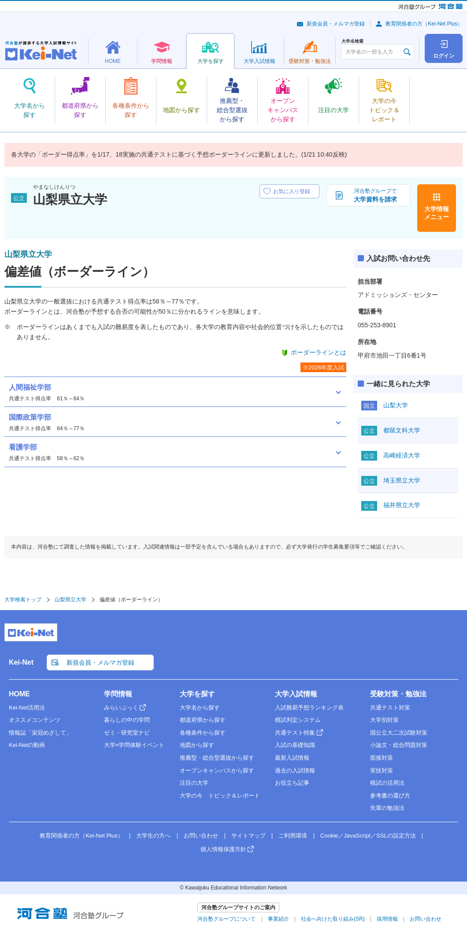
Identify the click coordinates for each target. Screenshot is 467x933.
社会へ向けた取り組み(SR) (333, 919)
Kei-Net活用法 (27, 707)
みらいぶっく (121, 707)
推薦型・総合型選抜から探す (217, 757)
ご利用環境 (292, 835)
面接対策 (381, 757)
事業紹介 (278, 919)
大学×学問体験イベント (134, 745)
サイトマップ (248, 835)
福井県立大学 (401, 505)
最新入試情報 (292, 757)
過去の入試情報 (295, 770)
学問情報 (118, 694)
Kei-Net (21, 662)
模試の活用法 (387, 782)
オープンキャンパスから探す (217, 770)
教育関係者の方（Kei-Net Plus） (424, 24)
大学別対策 (384, 720)
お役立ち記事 (292, 782)
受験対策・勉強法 (398, 694)
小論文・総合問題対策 (398, 745)
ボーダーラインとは (318, 352)
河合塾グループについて (226, 919)
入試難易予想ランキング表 (309, 707)
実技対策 (381, 770)
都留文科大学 (401, 430)
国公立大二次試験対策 (398, 732)
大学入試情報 (296, 694)
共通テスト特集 (295, 732)
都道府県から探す (203, 720)
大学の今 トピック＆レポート (220, 795)
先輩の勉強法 (387, 808)
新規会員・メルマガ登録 (336, 24)
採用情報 (387, 919)
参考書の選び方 (390, 795)
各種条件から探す (203, 732)
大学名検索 (352, 41)
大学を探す (197, 694)
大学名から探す (200, 707)
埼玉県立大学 (401, 480)
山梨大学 (395, 405)
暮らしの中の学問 (127, 720)
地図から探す (197, 745)
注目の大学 (194, 782)
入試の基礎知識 (295, 745)
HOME (19, 694)
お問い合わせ (201, 835)
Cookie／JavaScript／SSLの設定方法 (368, 835)
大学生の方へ (153, 835)
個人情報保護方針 (223, 849)
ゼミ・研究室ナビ (127, 732)
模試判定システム (298, 720)
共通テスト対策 (390, 707)
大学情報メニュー (436, 212)
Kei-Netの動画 (27, 745)
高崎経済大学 (401, 455)
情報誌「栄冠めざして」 (40, 732)
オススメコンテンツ (34, 720)
